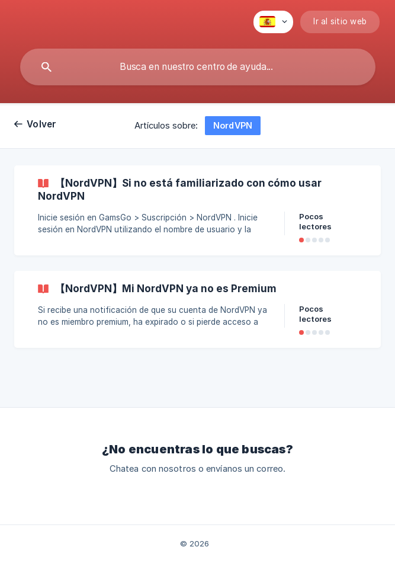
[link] (197, 210)
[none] (273, 22)
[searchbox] (197, 67)
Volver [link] (42, 124)
